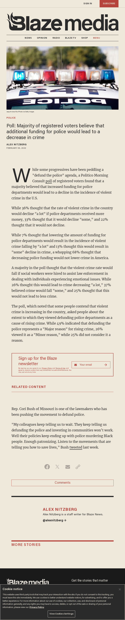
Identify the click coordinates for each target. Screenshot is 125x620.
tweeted (75, 447)
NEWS (28, 38)
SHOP (84, 38)
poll (49, 181)
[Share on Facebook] (47, 466)
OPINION (42, 38)
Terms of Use (60, 368)
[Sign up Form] (91, 364)
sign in (87, 4)
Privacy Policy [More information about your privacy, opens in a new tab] (36, 607)
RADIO (56, 38)
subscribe (109, 4)
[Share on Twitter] (57, 466)
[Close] (119, 589)
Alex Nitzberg (17, 145)
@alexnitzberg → (54, 520)
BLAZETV (70, 38)
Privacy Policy (47, 368)
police (11, 118)
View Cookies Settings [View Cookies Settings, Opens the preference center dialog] (61, 614)
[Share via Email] (67, 466)
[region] (62, 602)
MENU (96, 38)
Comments (62, 483)
